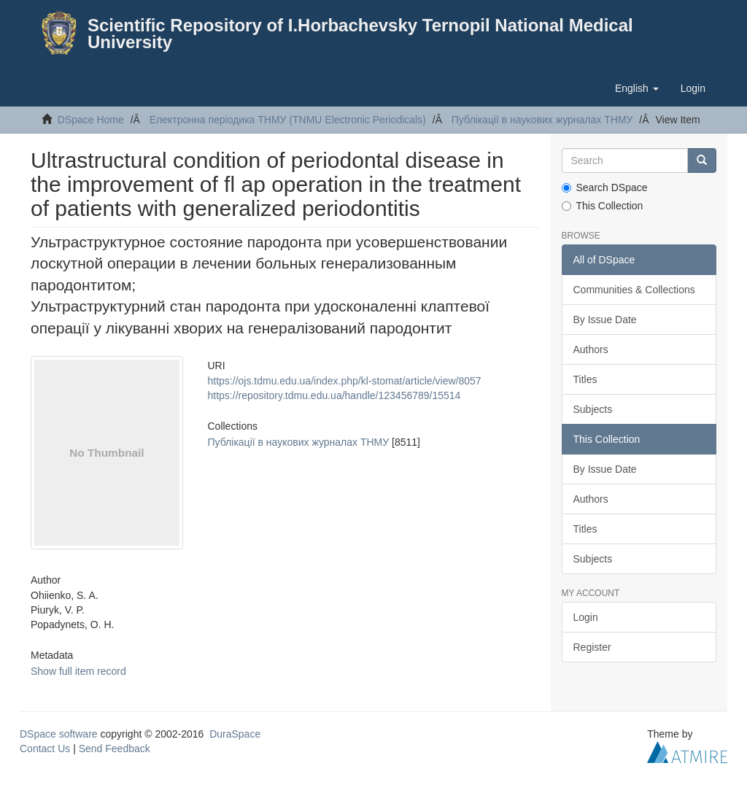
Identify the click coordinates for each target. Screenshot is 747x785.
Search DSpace (605, 187)
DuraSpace (234, 734)
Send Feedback (114, 748)
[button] (637, 88)
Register (592, 647)
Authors (590, 349)
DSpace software (59, 734)
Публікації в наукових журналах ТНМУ (542, 119)
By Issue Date (605, 319)
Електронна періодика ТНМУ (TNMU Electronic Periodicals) (288, 119)
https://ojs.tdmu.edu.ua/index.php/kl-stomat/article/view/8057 (344, 381)
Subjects (593, 409)
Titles (585, 379)
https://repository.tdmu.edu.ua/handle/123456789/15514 (334, 395)
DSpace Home (91, 119)
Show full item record (78, 671)
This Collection (602, 206)
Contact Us (45, 748)
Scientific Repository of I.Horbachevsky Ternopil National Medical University (360, 33)
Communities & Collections (634, 289)
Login (585, 617)
